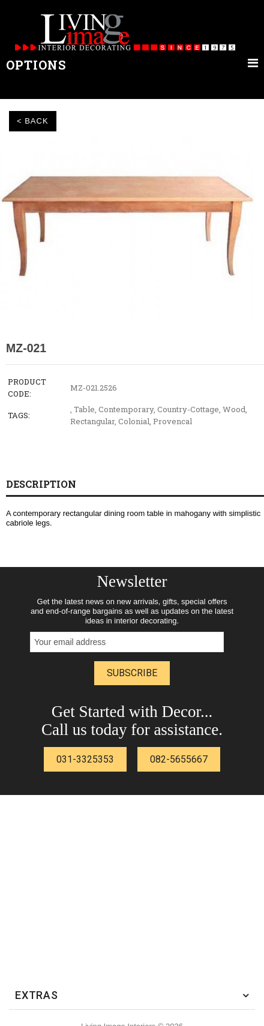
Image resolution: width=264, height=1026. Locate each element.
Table (84, 409)
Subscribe (132, 673)
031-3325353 (85, 759)
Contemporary (126, 409)
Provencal (172, 421)
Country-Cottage (188, 409)
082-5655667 (179, 759)
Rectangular (92, 421)
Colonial (133, 421)
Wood (234, 409)
